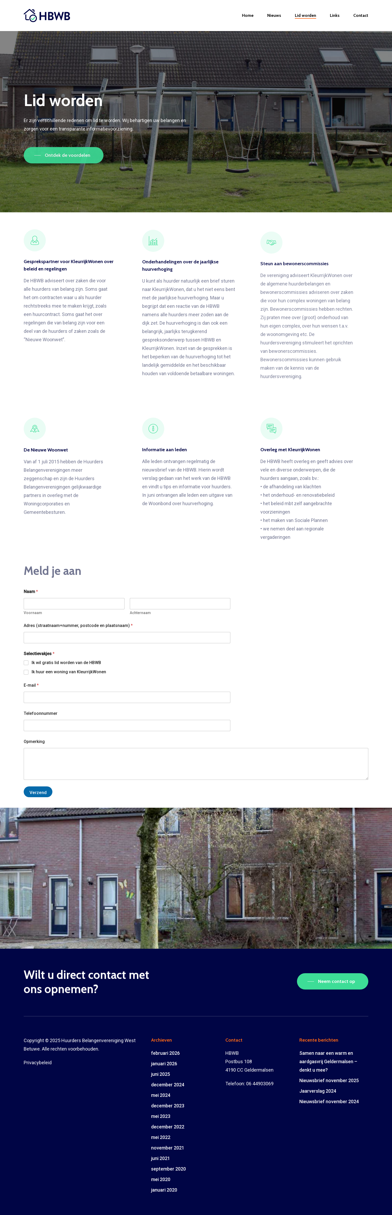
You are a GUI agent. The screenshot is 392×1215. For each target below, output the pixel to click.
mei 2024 (160, 1095)
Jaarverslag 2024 (317, 1091)
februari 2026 (165, 1053)
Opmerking (34, 741)
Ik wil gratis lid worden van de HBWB (66, 662)
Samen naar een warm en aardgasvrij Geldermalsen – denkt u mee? (328, 1061)
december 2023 (167, 1105)
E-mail (31, 685)
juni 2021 (160, 1158)
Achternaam (140, 613)
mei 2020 (160, 1179)
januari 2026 (164, 1063)
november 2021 (167, 1148)
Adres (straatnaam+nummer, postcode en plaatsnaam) (78, 625)
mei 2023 (160, 1116)
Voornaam (33, 613)
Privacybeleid (38, 1062)
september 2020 (168, 1169)
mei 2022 (160, 1137)
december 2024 (167, 1084)
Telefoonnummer (40, 713)
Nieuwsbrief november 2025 (329, 1080)
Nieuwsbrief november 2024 (329, 1101)
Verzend (38, 792)
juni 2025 (160, 1074)
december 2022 (167, 1126)
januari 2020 (164, 1190)
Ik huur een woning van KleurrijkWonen (69, 671)
